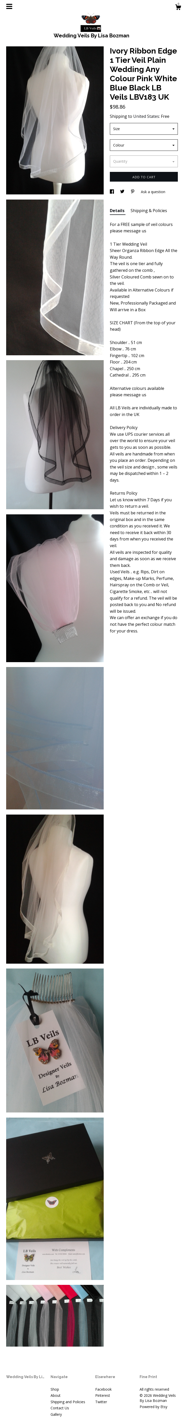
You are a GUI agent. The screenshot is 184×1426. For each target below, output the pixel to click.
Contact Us (60, 1408)
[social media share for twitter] (122, 191)
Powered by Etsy (153, 1406)
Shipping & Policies (149, 210)
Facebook (103, 1389)
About (56, 1395)
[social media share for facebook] (112, 191)
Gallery (56, 1414)
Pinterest (102, 1395)
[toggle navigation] (9, 6)
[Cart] (178, 8)
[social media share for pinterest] (133, 191)
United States (146, 116)
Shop (55, 1389)
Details (117, 210)
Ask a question (153, 191)
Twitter (101, 1401)
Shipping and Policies (68, 1401)
